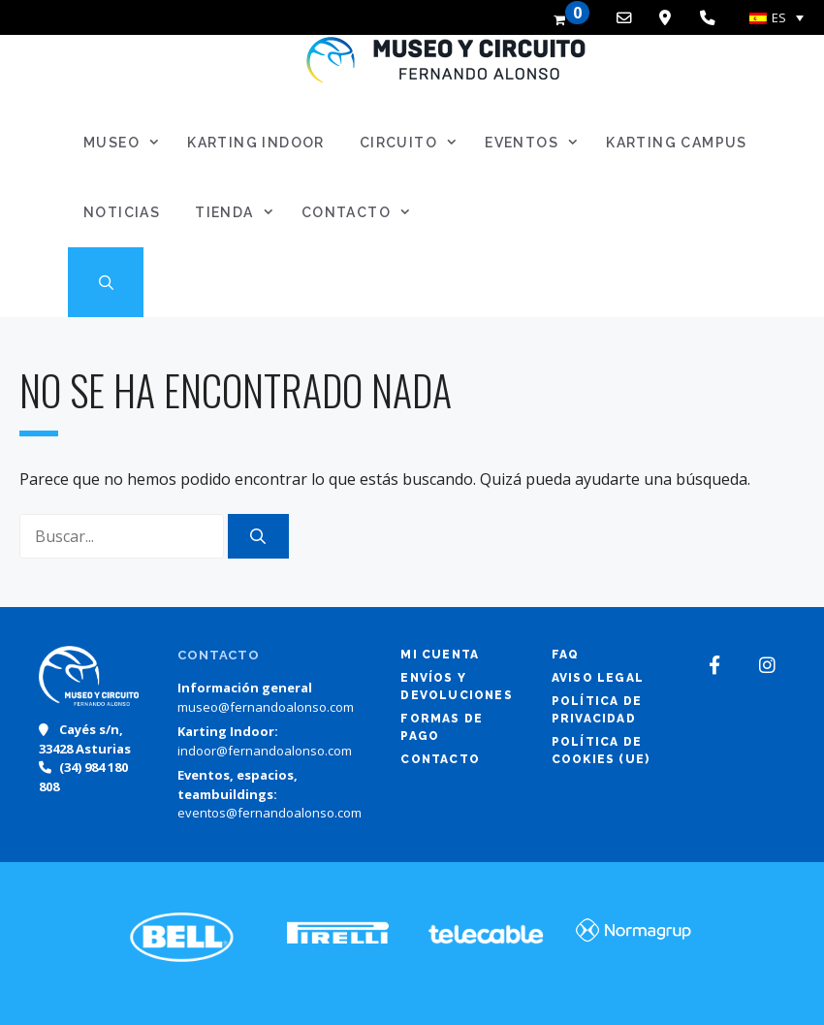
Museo (127, 142)
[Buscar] (258, 536)
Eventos (537, 142)
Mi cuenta (439, 654)
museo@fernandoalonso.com (265, 707)
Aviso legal (598, 678)
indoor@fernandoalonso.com (264, 750)
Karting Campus (676, 142)
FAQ (566, 654)
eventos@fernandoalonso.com (269, 812)
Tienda (240, 212)
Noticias (121, 212)
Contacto (362, 212)
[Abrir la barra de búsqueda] (105, 282)
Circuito (414, 142)
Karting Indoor (256, 142)
